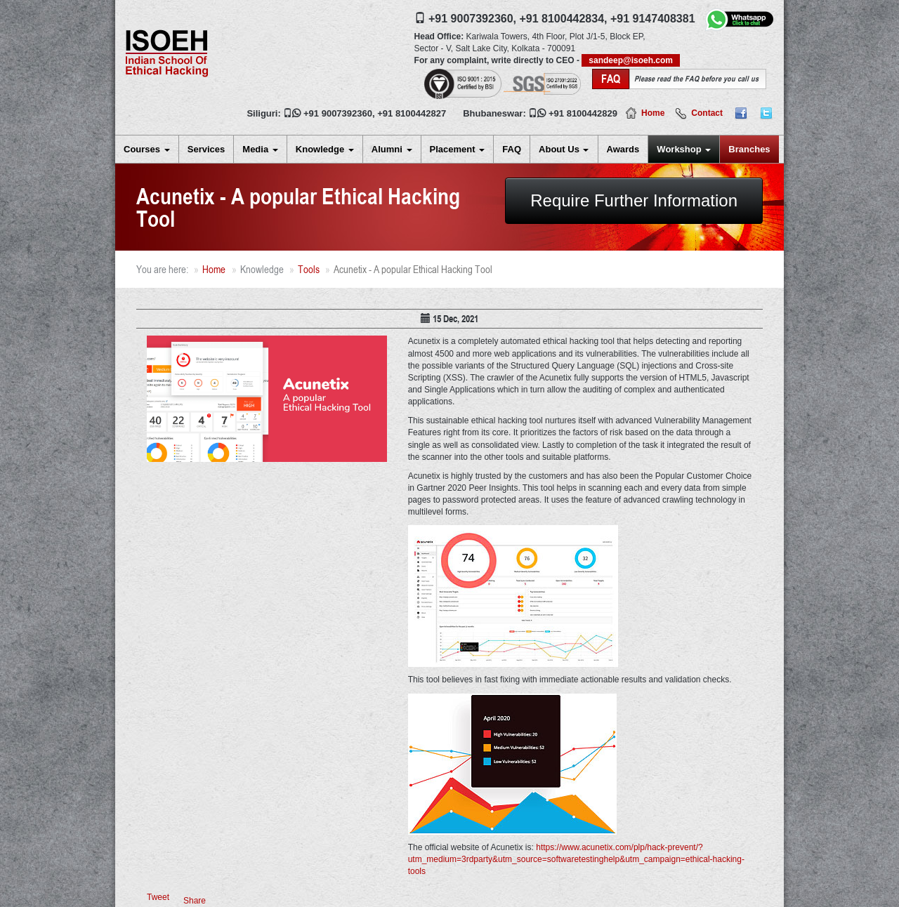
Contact (707, 113)
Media (259, 149)
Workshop (684, 149)
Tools (309, 269)
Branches (749, 149)
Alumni (392, 149)
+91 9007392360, (472, 19)
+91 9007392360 (337, 113)
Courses (147, 149)
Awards (623, 149)
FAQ (511, 149)
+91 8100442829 (583, 113)
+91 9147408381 (652, 19)
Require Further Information (633, 200)
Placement (457, 149)
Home (652, 113)
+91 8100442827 (411, 113)
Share (194, 901)
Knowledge (325, 149)
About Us (564, 149)
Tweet (158, 897)
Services (206, 149)
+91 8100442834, (563, 19)
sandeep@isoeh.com (631, 60)
